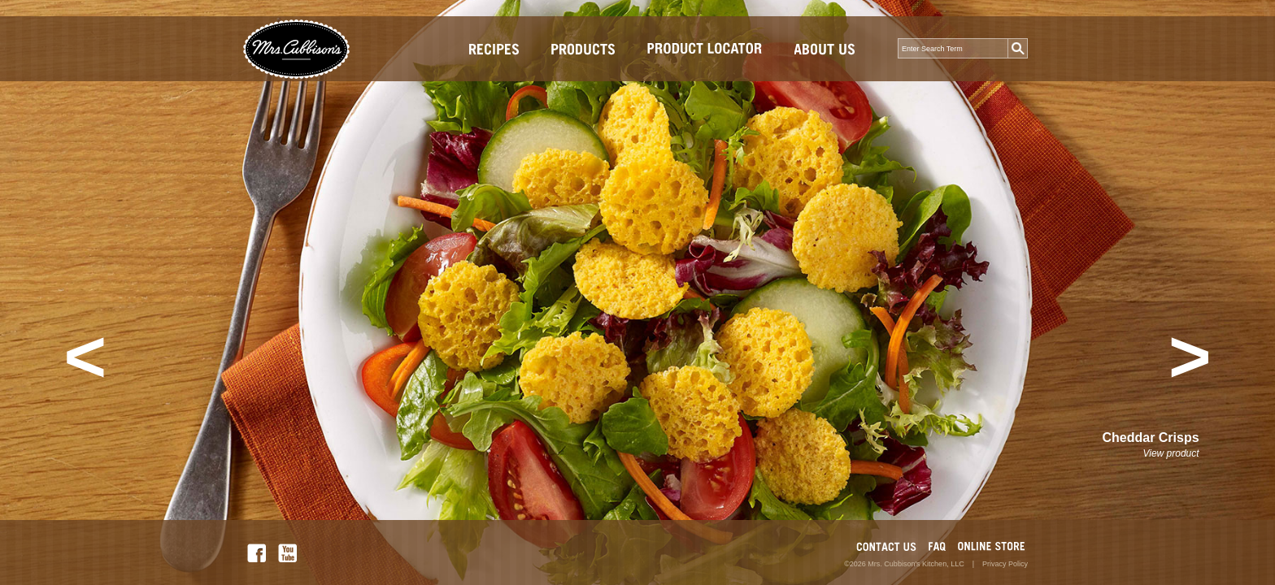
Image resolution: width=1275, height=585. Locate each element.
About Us (824, 48)
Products (583, 48)
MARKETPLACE (991, 546)
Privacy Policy (1005, 564)
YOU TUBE (287, 553)
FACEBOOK (256, 553)
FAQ (937, 546)
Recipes (494, 48)
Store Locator (704, 48)
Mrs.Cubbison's (303, 49)
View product (1170, 453)
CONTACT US (886, 546)
